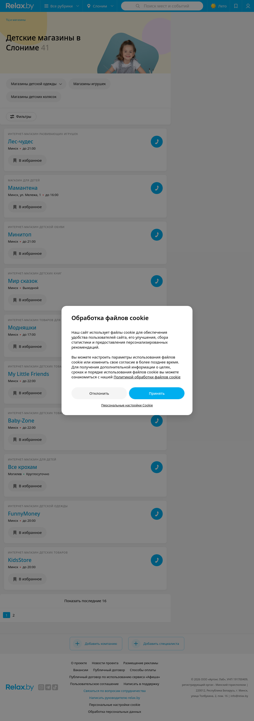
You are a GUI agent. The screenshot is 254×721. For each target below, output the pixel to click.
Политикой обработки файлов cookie (147, 376)
